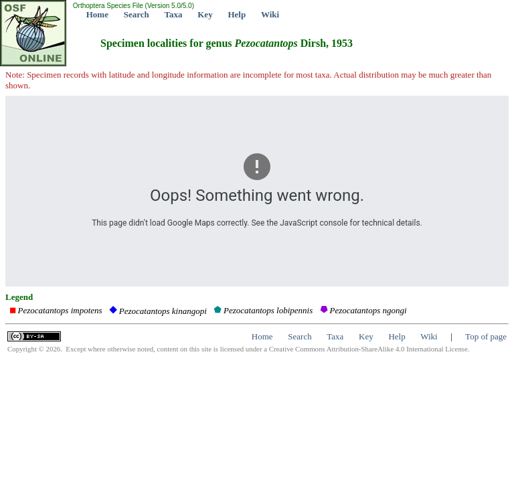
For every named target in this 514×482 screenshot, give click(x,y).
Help (237, 14)
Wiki (270, 14)
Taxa (174, 14)
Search (136, 14)
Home (97, 14)
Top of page (486, 336)
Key (204, 14)
